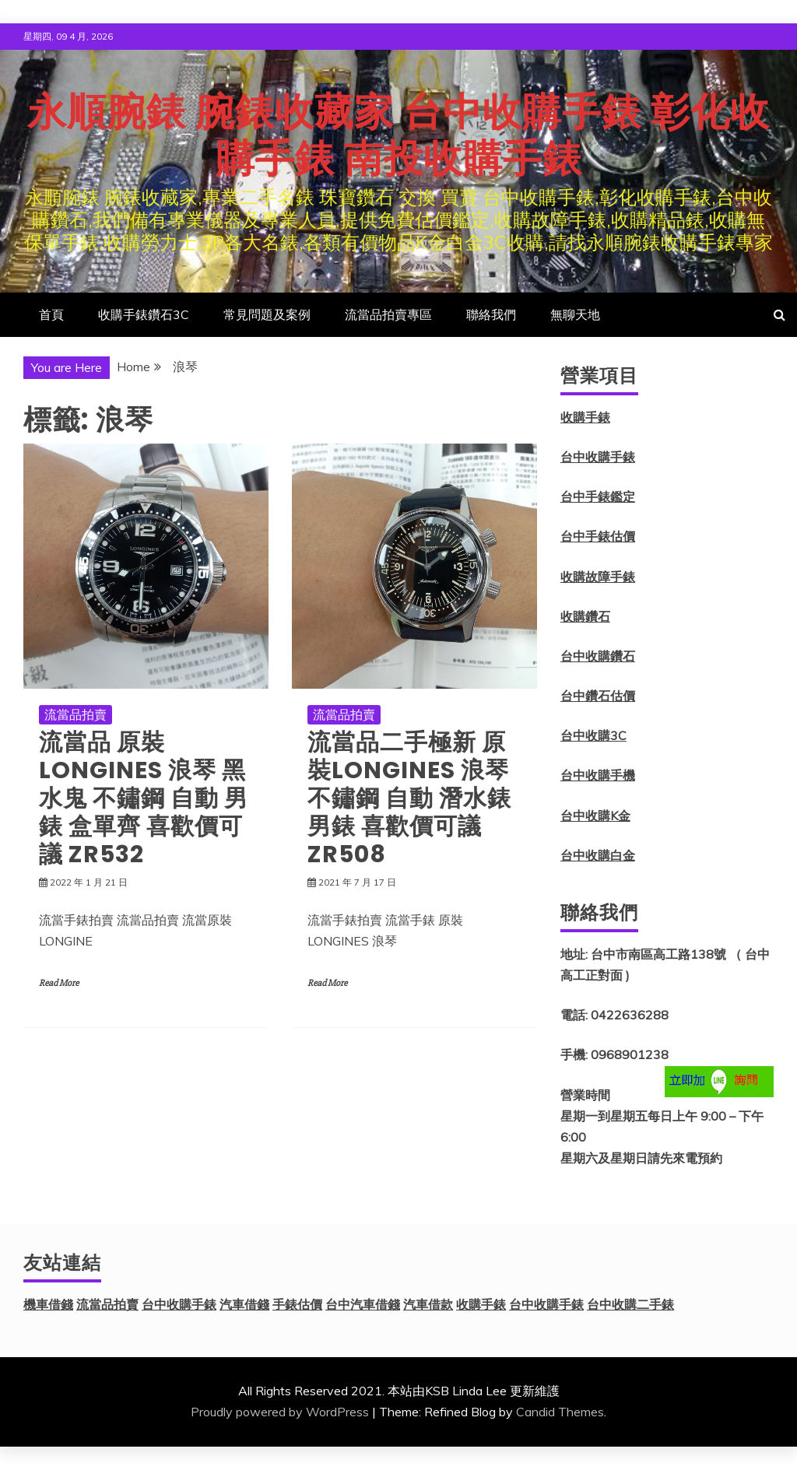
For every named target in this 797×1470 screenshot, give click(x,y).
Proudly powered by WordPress (280, 1411)
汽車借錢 (244, 1304)
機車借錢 (48, 1304)
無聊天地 (575, 314)
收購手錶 (585, 417)
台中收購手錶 (597, 457)
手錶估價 (297, 1304)
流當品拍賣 (75, 714)
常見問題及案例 (267, 314)
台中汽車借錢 (362, 1304)
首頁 (51, 314)
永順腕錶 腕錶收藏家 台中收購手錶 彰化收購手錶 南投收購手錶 (398, 135)
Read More (59, 983)
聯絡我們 (491, 314)
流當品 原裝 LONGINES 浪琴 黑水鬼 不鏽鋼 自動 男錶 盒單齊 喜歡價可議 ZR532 (143, 798)
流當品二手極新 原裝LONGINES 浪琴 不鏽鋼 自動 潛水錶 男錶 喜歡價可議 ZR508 (409, 798)
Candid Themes (560, 1411)
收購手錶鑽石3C (143, 314)
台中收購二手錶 (630, 1304)
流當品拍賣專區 (388, 314)
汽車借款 (428, 1304)
